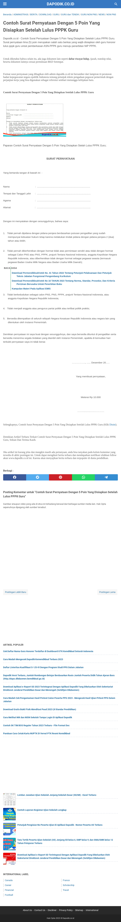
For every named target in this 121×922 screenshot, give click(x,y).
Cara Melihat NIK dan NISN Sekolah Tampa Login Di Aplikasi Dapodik (37, 717)
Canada (9, 880)
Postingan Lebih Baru (15, 592)
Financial (9, 890)
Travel (66, 890)
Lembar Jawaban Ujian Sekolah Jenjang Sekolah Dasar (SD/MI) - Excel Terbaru (56, 795)
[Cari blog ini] (116, 4)
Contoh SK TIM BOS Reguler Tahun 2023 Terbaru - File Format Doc (36, 725)
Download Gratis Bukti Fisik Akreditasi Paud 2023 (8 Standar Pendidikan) (39, 709)
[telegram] (106, 477)
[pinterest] (60, 477)
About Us (27, 910)
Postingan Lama (107, 592)
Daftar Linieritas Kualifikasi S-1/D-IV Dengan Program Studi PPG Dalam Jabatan (43, 667)
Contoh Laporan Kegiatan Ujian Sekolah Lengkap (41, 810)
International (92, 910)
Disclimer (52, 910)
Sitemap (79, 910)
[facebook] (14, 477)
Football (9, 895)
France (66, 880)
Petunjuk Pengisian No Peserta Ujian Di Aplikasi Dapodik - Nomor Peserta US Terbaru (59, 825)
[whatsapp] (83, 477)
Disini (112, 424)
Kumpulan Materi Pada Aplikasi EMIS (31, 288)
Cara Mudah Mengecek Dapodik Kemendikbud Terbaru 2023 (33, 659)
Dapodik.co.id (60, 4)
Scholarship (68, 885)
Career (8, 885)
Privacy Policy (66, 910)
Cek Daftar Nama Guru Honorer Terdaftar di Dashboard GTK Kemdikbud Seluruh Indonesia (48, 651)
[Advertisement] (60, 618)
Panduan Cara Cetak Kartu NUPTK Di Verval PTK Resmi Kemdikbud (36, 733)
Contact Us (39, 910)
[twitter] (37, 477)
